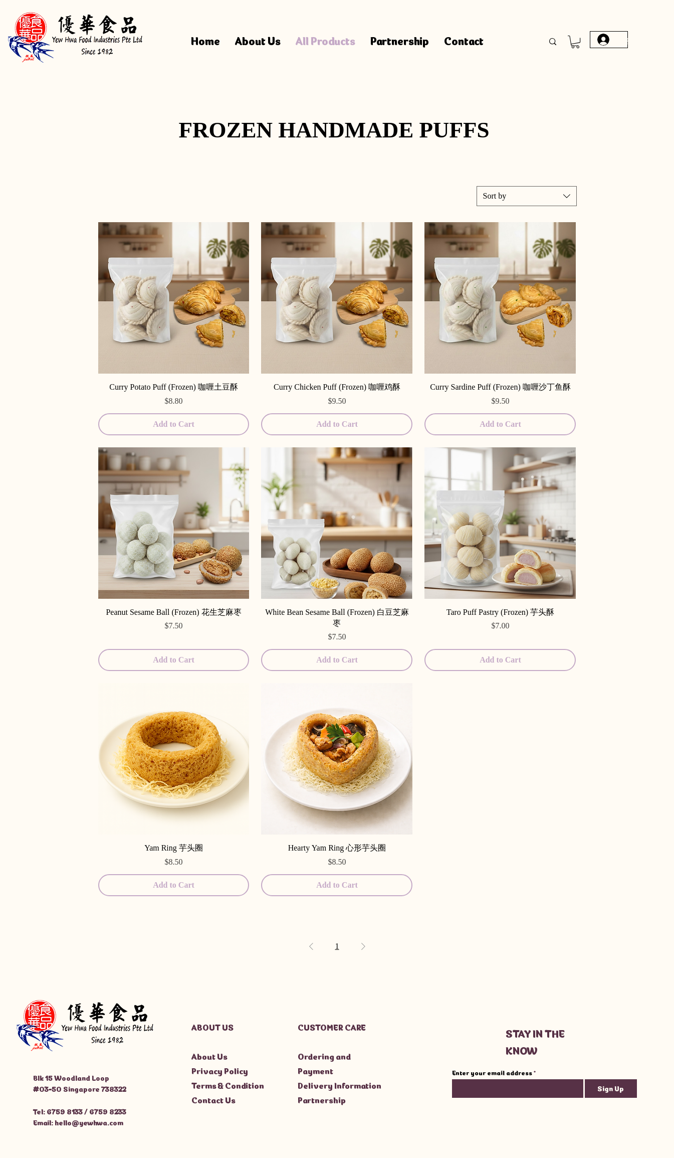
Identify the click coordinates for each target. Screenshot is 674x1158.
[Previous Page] (311, 946)
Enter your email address (492, 1072)
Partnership (322, 1099)
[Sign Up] (611, 1088)
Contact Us (213, 1099)
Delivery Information (339, 1085)
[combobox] (527, 196)
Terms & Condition (227, 1085)
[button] (575, 42)
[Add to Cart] (174, 424)
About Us (209, 1056)
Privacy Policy (219, 1070)
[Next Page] (363, 946)
